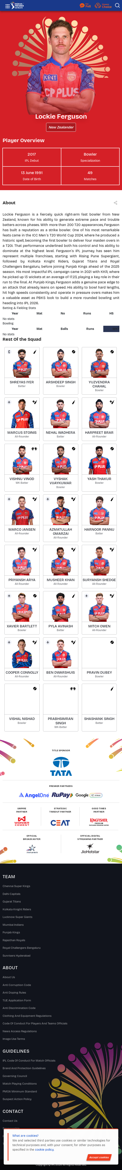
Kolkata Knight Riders (17, 909)
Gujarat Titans (12, 901)
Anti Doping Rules (14, 992)
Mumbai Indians (13, 925)
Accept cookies (99, 1157)
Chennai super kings (16, 886)
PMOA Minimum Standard (20, 1091)
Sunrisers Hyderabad (16, 955)
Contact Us (10, 1121)
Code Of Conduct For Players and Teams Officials (35, 1023)
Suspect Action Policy (17, 1099)
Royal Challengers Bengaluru (22, 948)
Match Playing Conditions (20, 1083)
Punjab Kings (11, 932)
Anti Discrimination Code (19, 1008)
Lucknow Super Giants (17, 917)
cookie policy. (44, 1150)
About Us (9, 977)
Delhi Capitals (11, 894)
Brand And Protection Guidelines (24, 1068)
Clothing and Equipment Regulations (27, 1016)
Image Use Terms (14, 1039)
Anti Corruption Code (17, 985)
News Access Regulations (20, 1031)
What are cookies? (25, 1136)
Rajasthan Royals (14, 940)
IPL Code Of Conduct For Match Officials (29, 1060)
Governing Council (15, 1076)
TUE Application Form (17, 1000)
